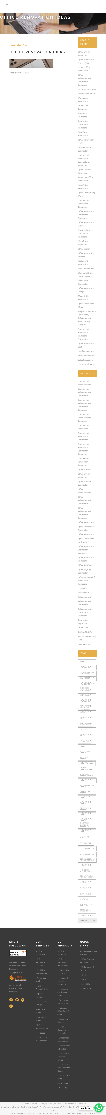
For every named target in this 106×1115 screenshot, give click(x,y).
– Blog (83, 975)
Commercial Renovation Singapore (83, 203)
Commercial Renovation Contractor (83, 436)
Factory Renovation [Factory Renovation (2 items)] (85, 713)
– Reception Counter (63, 1020)
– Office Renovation (40, 953)
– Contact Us (85, 989)
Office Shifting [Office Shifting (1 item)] (84, 815)
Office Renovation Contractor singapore (86, 549)
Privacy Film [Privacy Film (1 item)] (86, 843)
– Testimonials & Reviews (87, 968)
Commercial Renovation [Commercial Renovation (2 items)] (85, 685)
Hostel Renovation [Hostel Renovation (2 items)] (85, 730)
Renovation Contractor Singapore (83, 124)
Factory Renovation (87, 89)
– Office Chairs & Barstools (64, 1047)
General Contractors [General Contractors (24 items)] (86, 719)
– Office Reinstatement (42, 1026)
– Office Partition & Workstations (63, 962)
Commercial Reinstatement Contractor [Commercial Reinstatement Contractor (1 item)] (87, 668)
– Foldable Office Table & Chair (63, 1011)
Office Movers (84, 469)
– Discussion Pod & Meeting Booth (64, 1067)
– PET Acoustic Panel (64, 1077)
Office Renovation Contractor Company (86, 214)
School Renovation (86, 93)
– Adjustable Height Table (63, 1001)
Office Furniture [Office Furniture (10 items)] (85, 747)
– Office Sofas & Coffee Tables (63, 1056)
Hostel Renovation (86, 355)
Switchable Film (85, 632)
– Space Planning (40, 995)
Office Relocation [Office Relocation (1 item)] (85, 787)
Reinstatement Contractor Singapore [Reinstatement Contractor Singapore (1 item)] (87, 861)
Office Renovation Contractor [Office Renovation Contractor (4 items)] (85, 804)
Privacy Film (83, 592)
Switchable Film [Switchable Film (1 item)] (85, 895)
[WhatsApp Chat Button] (98, 1107)
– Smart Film (63, 1088)
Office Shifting (84, 565)
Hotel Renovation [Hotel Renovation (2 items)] (85, 736)
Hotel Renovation (86, 351)
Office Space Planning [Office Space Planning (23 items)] (86, 827)
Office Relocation (86, 522)
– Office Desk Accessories (63, 1039)
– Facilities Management (41, 971)
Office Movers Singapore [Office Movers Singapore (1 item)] (86, 770)
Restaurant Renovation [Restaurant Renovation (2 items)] (85, 872)
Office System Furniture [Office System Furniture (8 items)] (86, 832)
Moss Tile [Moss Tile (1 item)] (84, 741)
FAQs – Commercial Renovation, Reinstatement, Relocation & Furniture (87, 318)
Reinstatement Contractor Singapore (84, 612)
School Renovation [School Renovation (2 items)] (85, 883)
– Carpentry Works (41, 1019)
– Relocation (41, 1033)
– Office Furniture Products (87, 960)
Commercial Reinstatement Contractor (84, 392)
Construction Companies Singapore (84, 233)
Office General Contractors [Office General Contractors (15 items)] (86, 753)
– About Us (85, 984)
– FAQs (83, 979)
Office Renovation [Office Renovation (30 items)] (85, 798)
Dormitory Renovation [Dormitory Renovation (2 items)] (85, 708)
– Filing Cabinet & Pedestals (62, 1030)
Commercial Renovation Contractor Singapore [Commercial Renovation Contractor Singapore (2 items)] (85, 696)
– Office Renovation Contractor (40, 962)
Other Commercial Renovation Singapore (86, 580)
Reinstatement (84, 597)
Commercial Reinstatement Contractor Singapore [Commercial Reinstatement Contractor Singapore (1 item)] (87, 674)
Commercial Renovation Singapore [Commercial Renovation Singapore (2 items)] (85, 702)
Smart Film (83, 627)
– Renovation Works (41, 979)
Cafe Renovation (85, 360)
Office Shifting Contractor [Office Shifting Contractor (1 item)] (85, 821)
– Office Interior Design (42, 1003)
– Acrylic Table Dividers (64, 971)
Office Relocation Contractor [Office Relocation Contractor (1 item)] (85, 793)
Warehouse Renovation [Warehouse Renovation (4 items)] (85, 912)
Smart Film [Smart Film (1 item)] (85, 888)
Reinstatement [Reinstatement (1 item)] (87, 848)
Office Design (84, 249)
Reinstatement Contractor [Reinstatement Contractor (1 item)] (87, 855)
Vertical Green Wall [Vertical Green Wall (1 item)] (85, 906)
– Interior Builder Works (42, 987)
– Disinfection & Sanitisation (41, 1039)
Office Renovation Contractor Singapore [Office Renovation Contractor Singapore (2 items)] (85, 810)
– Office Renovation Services (88, 953)
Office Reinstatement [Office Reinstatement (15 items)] (87, 781)
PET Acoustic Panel (86, 364)
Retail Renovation (86, 268)
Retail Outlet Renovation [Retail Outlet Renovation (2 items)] (86, 878)
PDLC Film (82, 588)
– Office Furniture (62, 953)
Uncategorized (84, 644)
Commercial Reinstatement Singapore (84, 417)
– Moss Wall (63, 1083)
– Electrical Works (40, 1011)
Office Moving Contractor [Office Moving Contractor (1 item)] (86, 776)
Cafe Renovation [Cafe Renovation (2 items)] (85, 662)
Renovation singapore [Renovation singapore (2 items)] (85, 866)
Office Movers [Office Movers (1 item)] (86, 764)
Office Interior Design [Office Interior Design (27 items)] (84, 759)
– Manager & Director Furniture (63, 981)
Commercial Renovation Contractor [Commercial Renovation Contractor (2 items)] (85, 691)
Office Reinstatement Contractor (84, 500)
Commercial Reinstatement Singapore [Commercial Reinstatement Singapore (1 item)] (87, 679)
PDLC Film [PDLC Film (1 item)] (84, 837)
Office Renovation (86, 534)
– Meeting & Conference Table (63, 992)
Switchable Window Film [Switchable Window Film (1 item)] (86, 900)
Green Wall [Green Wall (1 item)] (85, 724)
